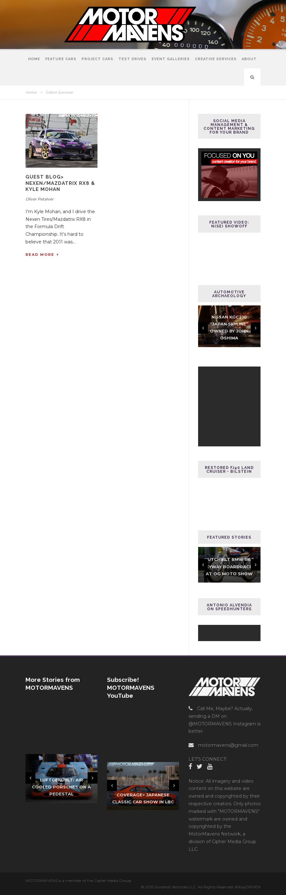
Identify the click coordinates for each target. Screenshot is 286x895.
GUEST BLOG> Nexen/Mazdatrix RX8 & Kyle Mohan (60, 183)
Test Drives (132, 59)
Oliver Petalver (39, 199)
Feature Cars (60, 59)
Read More (42, 254)
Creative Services (216, 59)
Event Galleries (171, 59)
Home (34, 59)
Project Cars (97, 59)
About (249, 59)
